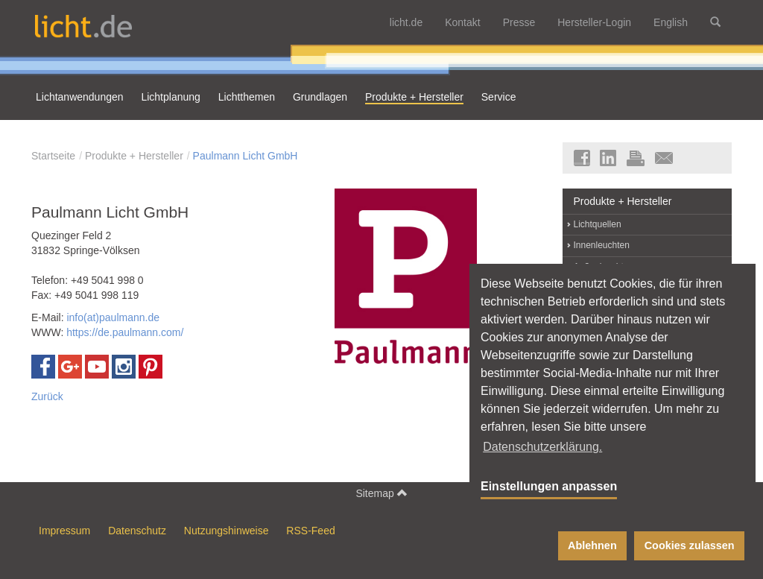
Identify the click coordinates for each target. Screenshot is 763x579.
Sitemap (381, 493)
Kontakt (462, 22)
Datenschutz (137, 531)
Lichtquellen (597, 224)
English (670, 22)
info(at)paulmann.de (112, 317)
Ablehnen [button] (592, 545)
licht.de (406, 22)
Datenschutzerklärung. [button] (542, 446)
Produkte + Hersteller (134, 156)
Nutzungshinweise (226, 531)
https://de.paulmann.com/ (124, 332)
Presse (519, 22)
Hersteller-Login (594, 22)
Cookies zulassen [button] (690, 545)
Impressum (64, 531)
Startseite (53, 156)
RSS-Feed (310, 531)
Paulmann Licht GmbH (245, 156)
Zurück (47, 396)
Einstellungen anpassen (549, 486)
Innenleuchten (602, 245)
